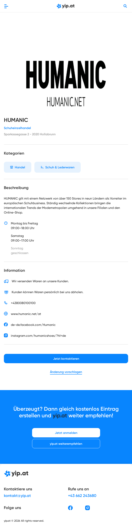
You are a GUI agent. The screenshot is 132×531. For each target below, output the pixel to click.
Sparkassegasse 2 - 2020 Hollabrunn (30, 134)
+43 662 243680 (82, 495)
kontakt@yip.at (17, 495)
